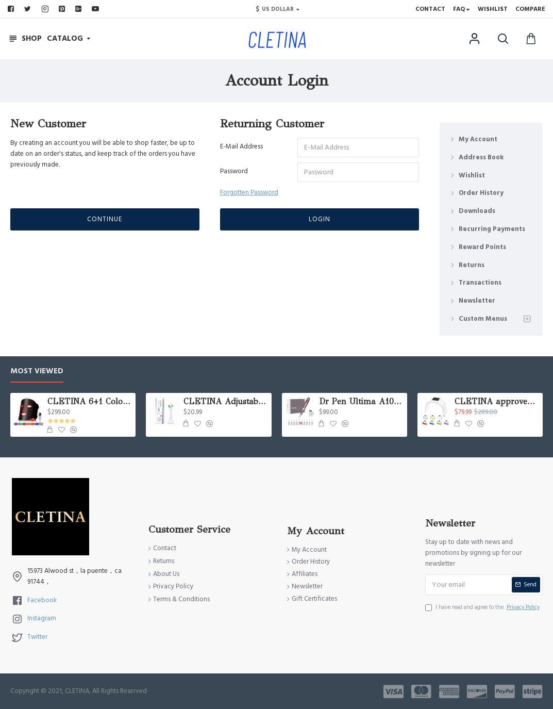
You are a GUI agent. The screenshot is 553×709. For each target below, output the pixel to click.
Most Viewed (36, 371)
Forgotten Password (249, 192)
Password (234, 171)
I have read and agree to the (483, 607)
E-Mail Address (241, 146)
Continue (104, 219)
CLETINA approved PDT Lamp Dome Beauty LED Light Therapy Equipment (497, 401)
